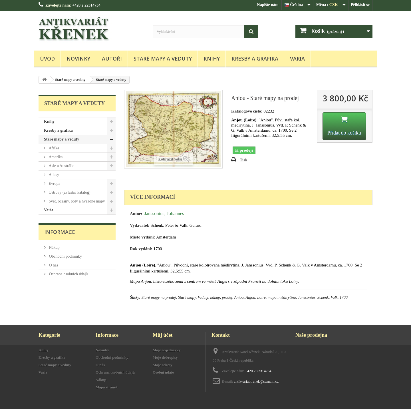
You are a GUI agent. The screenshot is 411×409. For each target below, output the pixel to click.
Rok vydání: (141, 248)
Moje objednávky (166, 350)
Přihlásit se (360, 5)
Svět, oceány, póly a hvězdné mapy (76, 201)
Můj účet (162, 335)
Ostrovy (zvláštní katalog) (69, 192)
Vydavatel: (140, 225)
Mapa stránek (107, 387)
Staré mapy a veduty (163, 58)
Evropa (54, 183)
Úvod (47, 58)
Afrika (53, 148)
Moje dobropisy (165, 357)
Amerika (55, 157)
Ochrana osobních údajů (68, 274)
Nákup (54, 247)
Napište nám (268, 5)
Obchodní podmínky (65, 256)
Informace (59, 231)
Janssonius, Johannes (164, 213)
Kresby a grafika (254, 58)
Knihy (212, 58)
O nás (53, 265)
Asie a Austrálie (61, 166)
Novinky (78, 58)
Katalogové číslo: (247, 111)
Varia (297, 58)
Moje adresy (162, 365)
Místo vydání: (142, 237)
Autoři (112, 58)
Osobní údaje (163, 372)
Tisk (243, 160)
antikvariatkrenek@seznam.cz (256, 381)
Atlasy (53, 175)
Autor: (136, 213)
